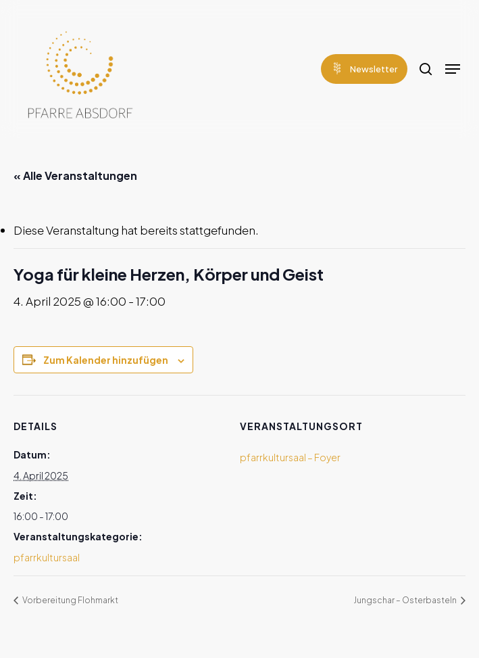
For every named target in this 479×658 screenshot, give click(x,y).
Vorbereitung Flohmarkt (69, 600)
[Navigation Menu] (452, 69)
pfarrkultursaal (47, 557)
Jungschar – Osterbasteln (405, 600)
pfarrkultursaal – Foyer (290, 457)
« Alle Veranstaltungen (75, 175)
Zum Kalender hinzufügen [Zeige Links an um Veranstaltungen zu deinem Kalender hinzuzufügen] (105, 360)
